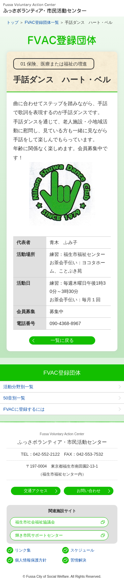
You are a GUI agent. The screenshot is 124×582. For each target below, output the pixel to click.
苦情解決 (78, 560)
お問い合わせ (89, 490)
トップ (13, 22)
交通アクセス (36, 490)
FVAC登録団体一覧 (42, 22)
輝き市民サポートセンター (39, 535)
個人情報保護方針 (31, 560)
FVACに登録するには (24, 409)
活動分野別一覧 (18, 386)
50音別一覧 (14, 397)
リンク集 (23, 550)
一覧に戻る (62, 340)
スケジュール (82, 550)
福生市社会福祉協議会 (35, 522)
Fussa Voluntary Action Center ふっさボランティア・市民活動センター (44, 8)
